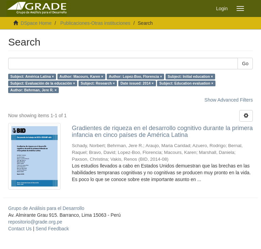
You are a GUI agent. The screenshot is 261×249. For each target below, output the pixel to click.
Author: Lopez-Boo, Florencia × (135, 76)
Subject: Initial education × (190, 76)
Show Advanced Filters (229, 100)
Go (245, 63)
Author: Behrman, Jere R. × (33, 90)
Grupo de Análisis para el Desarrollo (46, 208)
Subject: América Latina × (32, 76)
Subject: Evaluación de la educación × (42, 83)
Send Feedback (52, 228)
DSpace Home (36, 23)
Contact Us (20, 228)
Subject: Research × (98, 83)
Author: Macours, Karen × (81, 76)
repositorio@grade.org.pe (35, 222)
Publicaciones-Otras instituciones (95, 23)
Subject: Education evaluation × (186, 83)
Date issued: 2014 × (137, 83)
